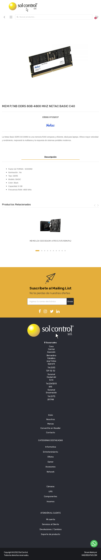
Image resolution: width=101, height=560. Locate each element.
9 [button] (62, 250)
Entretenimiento (50, 452)
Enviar (70, 301)
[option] (50, 62)
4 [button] (47, 250)
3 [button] (44, 250)
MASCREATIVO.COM (89, 555)
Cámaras (50, 486)
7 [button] (56, 250)
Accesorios (50, 467)
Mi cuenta (50, 519)
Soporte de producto (50, 534)
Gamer (50, 462)
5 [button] (50, 250)
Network (50, 472)
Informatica (50, 447)
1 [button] (37, 250)
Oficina (50, 457)
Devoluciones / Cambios (51, 529)
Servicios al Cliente (50, 524)
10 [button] (65, 250)
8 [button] (59, 250)
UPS (50, 491)
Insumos (50, 501)
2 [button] (41, 250)
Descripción (50, 157)
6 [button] (53, 250)
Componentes (50, 496)
